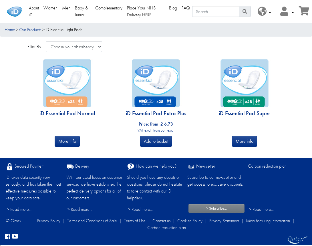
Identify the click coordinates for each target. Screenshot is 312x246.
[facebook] (7, 236)
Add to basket (156, 141)
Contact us (161, 221)
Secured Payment (25, 166)
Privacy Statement (224, 221)
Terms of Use (135, 221)
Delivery (77, 166)
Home (10, 30)
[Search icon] (245, 11)
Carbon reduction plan (267, 166)
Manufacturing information (268, 221)
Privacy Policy (48, 221)
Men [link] (66, 8)
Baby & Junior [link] (81, 11)
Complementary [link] (108, 8)
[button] (264, 11)
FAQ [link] (186, 8)
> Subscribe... (216, 208)
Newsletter (201, 166)
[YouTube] (14, 236)
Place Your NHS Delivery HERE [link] (141, 11)
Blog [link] (173, 8)
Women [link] (50, 8)
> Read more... (19, 209)
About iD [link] (34, 11)
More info (67, 141)
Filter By (34, 46)
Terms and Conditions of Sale (92, 221)
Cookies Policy (189, 221)
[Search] (215, 11)
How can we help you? (151, 166)
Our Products (30, 30)
